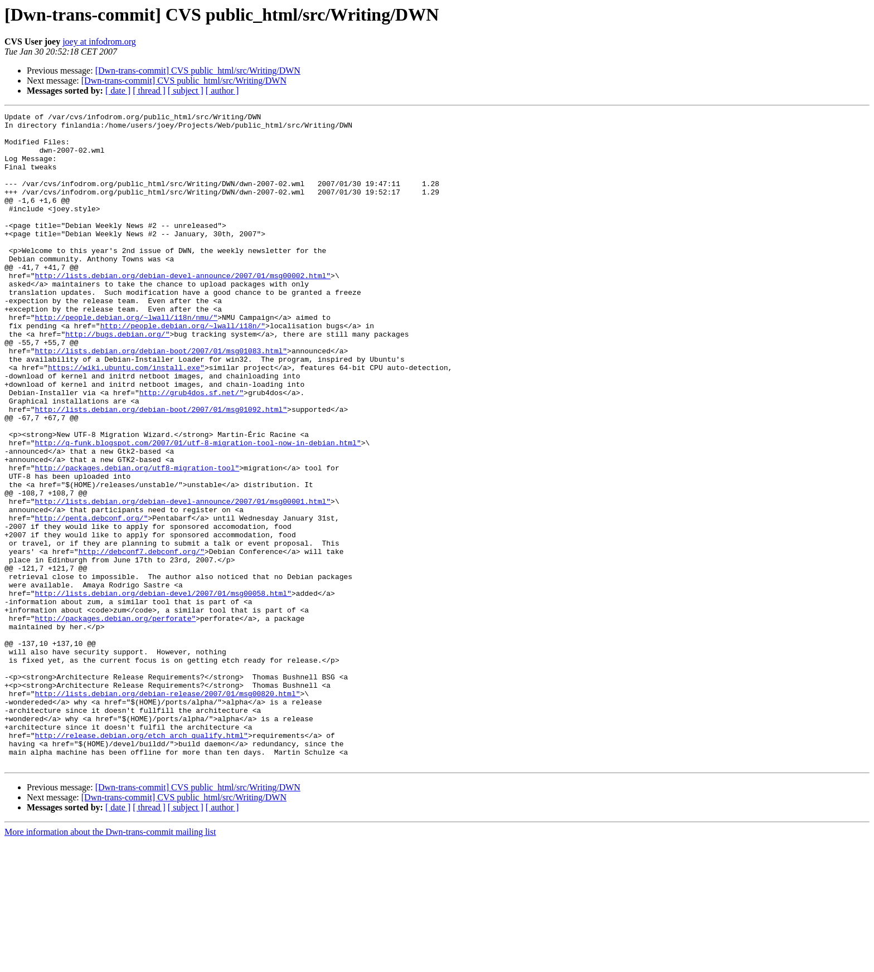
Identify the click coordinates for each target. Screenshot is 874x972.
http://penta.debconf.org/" (91, 600)
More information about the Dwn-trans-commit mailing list (110, 962)
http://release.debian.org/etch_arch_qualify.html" (141, 861)
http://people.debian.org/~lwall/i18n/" (182, 369)
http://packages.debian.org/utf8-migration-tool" (137, 539)
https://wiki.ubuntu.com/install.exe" (126, 419)
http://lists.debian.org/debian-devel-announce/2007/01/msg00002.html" (183, 309)
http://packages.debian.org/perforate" (115, 720)
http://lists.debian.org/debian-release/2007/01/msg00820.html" (167, 810)
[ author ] (222, 90)
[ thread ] (149, 90)
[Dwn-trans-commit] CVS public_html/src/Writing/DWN (197, 70)
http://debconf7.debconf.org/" (142, 640)
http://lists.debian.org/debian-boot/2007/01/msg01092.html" (161, 469)
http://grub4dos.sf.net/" (191, 449)
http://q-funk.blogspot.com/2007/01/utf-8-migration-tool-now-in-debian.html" (198, 509)
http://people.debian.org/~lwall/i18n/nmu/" (126, 359)
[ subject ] (185, 90)
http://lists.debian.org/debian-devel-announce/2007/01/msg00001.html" (183, 580)
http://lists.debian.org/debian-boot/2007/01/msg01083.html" (161, 399)
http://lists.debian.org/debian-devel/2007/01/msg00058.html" (163, 690)
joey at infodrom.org (99, 41)
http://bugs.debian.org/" (117, 379)
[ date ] (117, 90)
